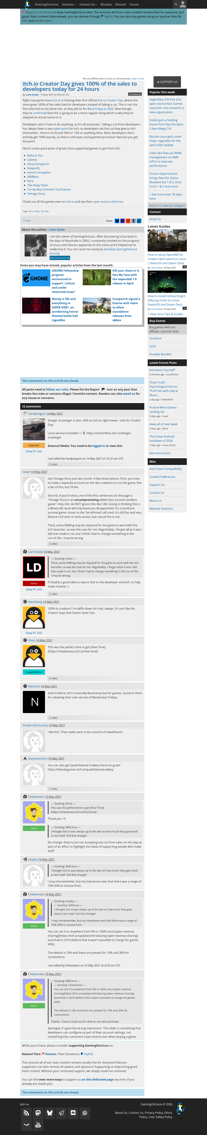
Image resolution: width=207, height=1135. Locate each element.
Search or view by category (167, 205)
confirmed (40, 113)
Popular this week (162, 92)
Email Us (155, 219)
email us (129, 394)
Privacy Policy (154, 1113)
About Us (155, 501)
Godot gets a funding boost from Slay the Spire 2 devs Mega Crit (166, 124)
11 (185, 267)
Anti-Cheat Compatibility (165, 469)
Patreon (49, 1054)
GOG (25, 21)
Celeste (32, 160)
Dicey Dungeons (38, 164)
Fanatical (155, 338)
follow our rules (57, 389)
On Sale (45, 211)
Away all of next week (163, 424)
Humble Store (43, 21)
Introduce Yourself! (162, 370)
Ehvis (31, 640)
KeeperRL (33, 168)
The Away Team (37, 185)
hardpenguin (37, 414)
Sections (69, 4)
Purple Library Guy (35, 725)
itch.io (57, 100)
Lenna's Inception (39, 172)
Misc (37, 211)
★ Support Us (167, 82)
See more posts (159, 453)
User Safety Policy (160, 1117)
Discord (120, 4)
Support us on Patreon (37, 12)
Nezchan (34, 686)
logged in (98, 446)
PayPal (107, 16)
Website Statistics (161, 509)
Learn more (138, 78)
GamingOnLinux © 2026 (156, 1104)
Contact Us (88, 4)
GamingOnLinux (46, 4)
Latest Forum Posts (163, 363)
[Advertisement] (103, 50)
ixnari (26, 472)
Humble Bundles (160, 354)
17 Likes (27, 220)
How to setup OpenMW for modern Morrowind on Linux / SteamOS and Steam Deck (167, 256)
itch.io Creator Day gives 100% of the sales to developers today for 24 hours (80, 86)
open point (61, 129)
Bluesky (106, 4)
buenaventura (37, 758)
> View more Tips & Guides (165, 314)
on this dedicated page (98, 1079)
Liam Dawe (32, 94)
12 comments (135, 94)
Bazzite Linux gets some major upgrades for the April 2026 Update (165, 141)
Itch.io (31, 211)
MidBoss (33, 177)
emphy (33, 859)
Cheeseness (36, 797)
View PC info (34, 451)
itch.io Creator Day (110, 100)
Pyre (30, 181)
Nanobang (35, 602)
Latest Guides (159, 226)
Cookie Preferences (162, 477)
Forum (134, 4)
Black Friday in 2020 (100, 109)
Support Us (157, 485)
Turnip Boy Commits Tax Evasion (49, 189)
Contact (155, 212)
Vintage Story (36, 194)
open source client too (108, 202)
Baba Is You (35, 155)
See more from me (60, 257)
